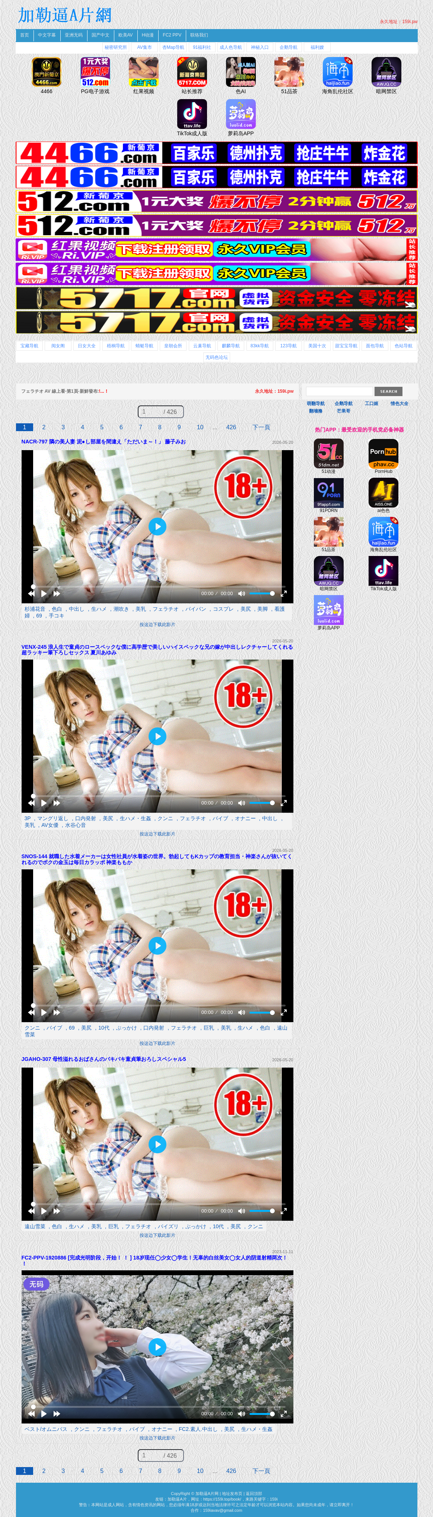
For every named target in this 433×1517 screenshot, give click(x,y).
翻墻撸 (315, 411)
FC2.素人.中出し (198, 1429)
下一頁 (261, 427)
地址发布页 (232, 1493)
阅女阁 (58, 345)
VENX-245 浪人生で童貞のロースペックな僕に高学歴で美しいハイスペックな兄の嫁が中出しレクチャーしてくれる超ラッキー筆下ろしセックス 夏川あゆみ (157, 650)
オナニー (245, 818)
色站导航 (404, 345)
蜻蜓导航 (144, 345)
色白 (57, 609)
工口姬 (371, 403)
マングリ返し (53, 818)
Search (388, 391)
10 (200, 427)
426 (231, 427)
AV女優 (49, 825)
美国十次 (317, 345)
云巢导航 (202, 345)
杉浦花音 (35, 609)
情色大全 (399, 403)
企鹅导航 (288, 47)
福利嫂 (317, 47)
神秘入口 (260, 47)
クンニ (165, 818)
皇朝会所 (173, 345)
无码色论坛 (217, 357)
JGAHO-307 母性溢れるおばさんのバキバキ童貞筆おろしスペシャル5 (104, 1059)
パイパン (195, 609)
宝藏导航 (29, 345)
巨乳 (209, 1028)
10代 (103, 1028)
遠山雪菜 (35, 1226)
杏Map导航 (173, 47)
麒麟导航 (231, 345)
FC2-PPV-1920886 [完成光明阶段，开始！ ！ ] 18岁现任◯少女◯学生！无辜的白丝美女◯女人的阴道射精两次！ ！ (154, 1261)
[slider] (158, 586)
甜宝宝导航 (346, 345)
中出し (77, 609)
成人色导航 (231, 47)
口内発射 (85, 818)
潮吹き (121, 609)
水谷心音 (75, 825)
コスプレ (223, 609)
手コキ (56, 616)
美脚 (262, 609)
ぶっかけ (126, 1028)
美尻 (246, 609)
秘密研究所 (116, 47)
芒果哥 (343, 411)
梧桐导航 (116, 345)
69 (39, 616)
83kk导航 (260, 345)
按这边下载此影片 (157, 624)
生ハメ (99, 609)
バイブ (220, 818)
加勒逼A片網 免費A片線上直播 (65, 15)
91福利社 (202, 47)
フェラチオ (166, 609)
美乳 (141, 609)
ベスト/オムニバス (46, 1429)
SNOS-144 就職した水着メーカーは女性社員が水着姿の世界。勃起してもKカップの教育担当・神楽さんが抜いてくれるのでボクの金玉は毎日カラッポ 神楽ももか (157, 859)
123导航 (288, 345)
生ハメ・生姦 (135, 818)
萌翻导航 (316, 403)
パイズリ (168, 1226)
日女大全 (87, 345)
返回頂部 (254, 1493)
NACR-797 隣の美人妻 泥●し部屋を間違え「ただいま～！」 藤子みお (104, 442)
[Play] (44, 594)
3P (28, 818)
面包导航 (375, 345)
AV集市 (144, 47)
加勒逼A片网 (207, 1493)
